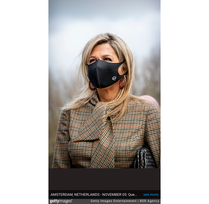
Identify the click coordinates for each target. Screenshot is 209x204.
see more (150, 194)
